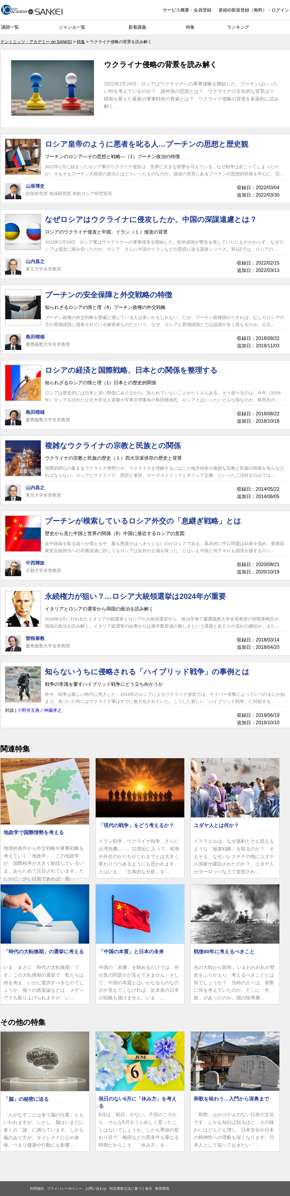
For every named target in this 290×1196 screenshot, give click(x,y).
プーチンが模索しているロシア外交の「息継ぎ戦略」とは (143, 521)
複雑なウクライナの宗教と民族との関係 (113, 445)
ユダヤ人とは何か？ (216, 825)
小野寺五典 (28, 710)
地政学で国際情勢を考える (34, 832)
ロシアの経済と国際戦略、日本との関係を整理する (131, 370)
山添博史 (35, 186)
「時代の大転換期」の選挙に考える (44, 951)
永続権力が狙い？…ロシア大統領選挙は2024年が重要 (135, 596)
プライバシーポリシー (64, 1189)
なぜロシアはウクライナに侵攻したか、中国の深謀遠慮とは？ (151, 219)
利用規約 (37, 1189)
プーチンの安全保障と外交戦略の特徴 (108, 295)
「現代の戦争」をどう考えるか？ (136, 825)
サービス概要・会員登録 (187, 9)
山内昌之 (35, 261)
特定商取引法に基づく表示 (131, 1189)
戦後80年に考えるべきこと (224, 951)
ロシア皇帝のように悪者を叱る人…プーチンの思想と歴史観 (146, 144)
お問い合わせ (96, 1189)
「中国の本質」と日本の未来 (131, 951)
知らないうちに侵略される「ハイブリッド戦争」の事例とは (147, 671)
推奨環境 (162, 1189)
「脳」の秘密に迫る (26, 1099)
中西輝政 (35, 562)
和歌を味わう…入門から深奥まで (231, 1099)
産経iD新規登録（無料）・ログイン (254, 9)
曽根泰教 (35, 638)
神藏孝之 (53, 710)
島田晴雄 (35, 336)
